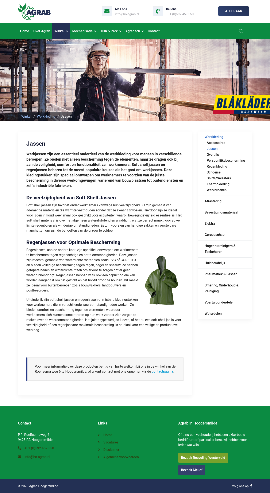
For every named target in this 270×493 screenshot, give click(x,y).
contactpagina (162, 371)
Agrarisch (133, 31)
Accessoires (216, 143)
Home (24, 31)
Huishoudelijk (215, 263)
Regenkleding (217, 166)
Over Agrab (41, 31)
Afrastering (213, 201)
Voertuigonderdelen (219, 302)
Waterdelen (213, 314)
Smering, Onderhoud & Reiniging (222, 288)
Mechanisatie (82, 31)
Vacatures (111, 442)
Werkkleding (214, 137)
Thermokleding (218, 184)
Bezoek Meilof (191, 470)
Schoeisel (214, 172)
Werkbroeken (217, 190)
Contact (154, 31)
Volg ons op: (242, 486)
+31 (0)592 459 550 (180, 14)
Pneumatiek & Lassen (221, 274)
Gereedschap (214, 235)
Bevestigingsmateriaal (221, 212)
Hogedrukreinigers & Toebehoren (220, 249)
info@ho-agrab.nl (127, 14)
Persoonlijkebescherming (226, 161)
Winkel (59, 31)
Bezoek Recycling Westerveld (203, 458)
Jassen (212, 149)
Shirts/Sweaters (219, 178)
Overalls (213, 155)
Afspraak (233, 11)
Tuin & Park (109, 31)
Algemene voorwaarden (121, 457)
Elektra (210, 224)
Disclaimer (111, 450)
